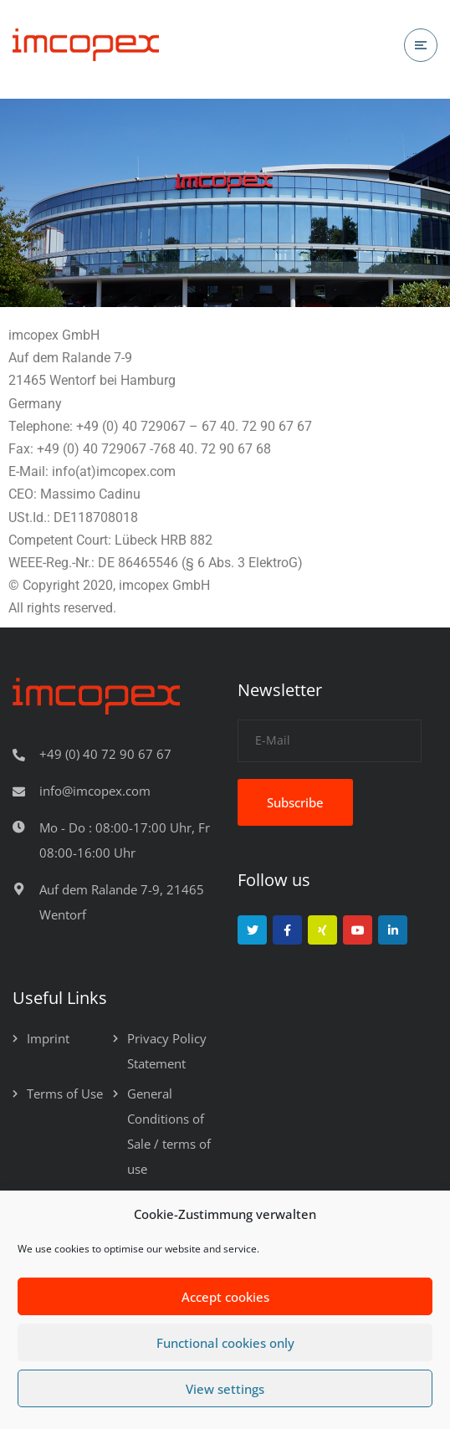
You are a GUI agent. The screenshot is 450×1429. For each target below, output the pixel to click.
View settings (225, 1388)
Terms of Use (65, 1093)
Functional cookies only (225, 1342)
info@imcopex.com (95, 790)
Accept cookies (225, 1296)
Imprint (48, 1038)
